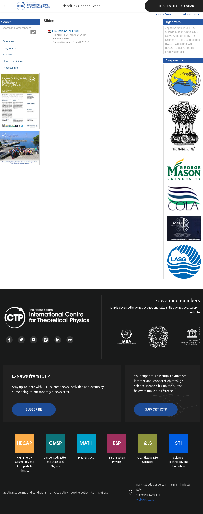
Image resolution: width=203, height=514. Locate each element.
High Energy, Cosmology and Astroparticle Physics (24, 461)
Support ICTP (156, 409)
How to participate (13, 61)
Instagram (45, 339)
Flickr (69, 339)
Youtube (33, 339)
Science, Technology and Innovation (178, 461)
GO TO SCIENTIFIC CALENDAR (173, 6)
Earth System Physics (117, 459)
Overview (8, 41)
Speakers (8, 54)
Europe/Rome (164, 14)
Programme (10, 48)
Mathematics (86, 457)
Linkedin (57, 339)
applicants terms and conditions (25, 492)
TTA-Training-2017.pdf (65, 30)
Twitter (21, 339)
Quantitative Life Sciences (147, 459)
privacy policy (59, 492)
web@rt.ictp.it (145, 499)
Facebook (9, 339)
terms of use (100, 492)
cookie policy (79, 492)
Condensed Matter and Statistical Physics (55, 461)
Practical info (10, 67)
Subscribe (34, 409)
